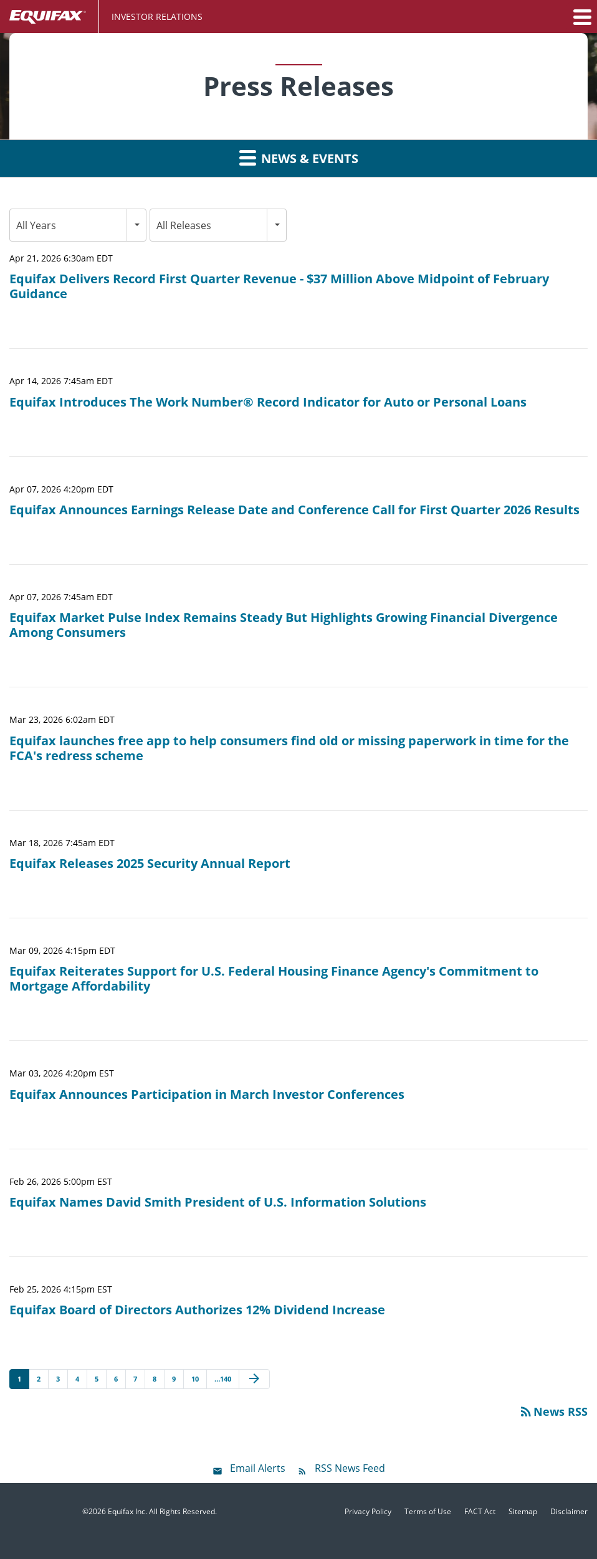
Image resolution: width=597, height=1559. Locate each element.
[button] (581, 16)
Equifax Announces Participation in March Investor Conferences (206, 1094)
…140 (222, 1378)
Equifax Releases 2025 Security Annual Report (149, 863)
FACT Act (479, 1511)
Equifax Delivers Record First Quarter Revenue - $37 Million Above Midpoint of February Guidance (279, 286)
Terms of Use (427, 1511)
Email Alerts (257, 1468)
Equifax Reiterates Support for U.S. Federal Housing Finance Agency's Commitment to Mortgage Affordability (273, 979)
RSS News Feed (350, 1468)
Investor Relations (157, 16)
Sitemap (523, 1511)
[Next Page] (254, 1379)
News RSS (553, 1411)
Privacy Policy (368, 1511)
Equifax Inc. (127, 1511)
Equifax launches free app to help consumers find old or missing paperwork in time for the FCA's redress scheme (289, 748)
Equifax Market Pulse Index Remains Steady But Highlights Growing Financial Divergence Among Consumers (283, 625)
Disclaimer (569, 1511)
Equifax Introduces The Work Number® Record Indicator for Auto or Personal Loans (268, 402)
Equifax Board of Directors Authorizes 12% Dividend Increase (197, 1309)
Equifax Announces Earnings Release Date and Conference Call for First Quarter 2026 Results (294, 509)
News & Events (298, 157)
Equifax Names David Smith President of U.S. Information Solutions (217, 1202)
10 (195, 1378)
